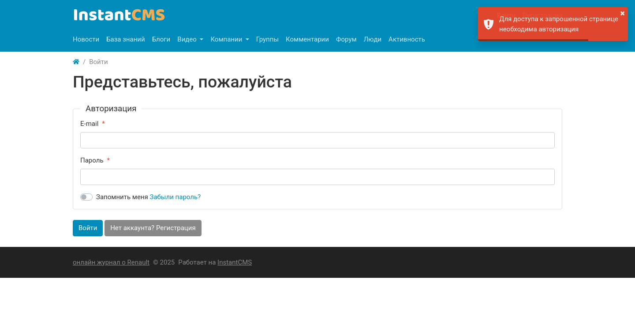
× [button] (622, 13)
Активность (406, 39)
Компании (227, 39)
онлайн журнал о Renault (111, 262)
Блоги (161, 39)
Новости (86, 39)
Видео (187, 39)
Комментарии (307, 39)
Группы (267, 39)
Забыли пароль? (175, 197)
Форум (346, 39)
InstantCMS (234, 262)
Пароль (92, 160)
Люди (372, 39)
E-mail (89, 124)
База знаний (125, 39)
